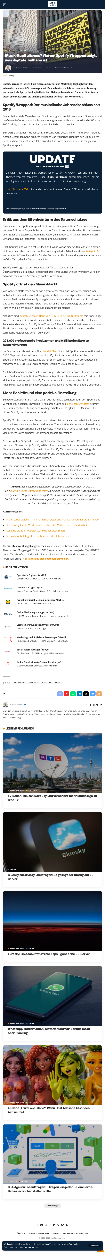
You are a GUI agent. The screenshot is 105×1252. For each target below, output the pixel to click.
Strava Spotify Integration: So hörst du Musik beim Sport (38, 536)
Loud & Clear (50, 351)
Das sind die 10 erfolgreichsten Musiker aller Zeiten (35, 530)
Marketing (46, 683)
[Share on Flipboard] (66, 693)
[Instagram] (94, 705)
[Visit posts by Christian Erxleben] (8, 68)
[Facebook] (90, 705)
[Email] (99, 693)
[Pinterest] (97, 705)
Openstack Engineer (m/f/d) (31, 575)
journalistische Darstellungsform (29, 491)
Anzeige (13, 1181)
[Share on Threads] (86, 693)
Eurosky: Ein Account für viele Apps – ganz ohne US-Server (49, 954)
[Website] (87, 705)
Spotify (58, 683)
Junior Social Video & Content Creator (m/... (39, 662)
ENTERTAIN (12, 50)
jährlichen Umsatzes (78, 404)
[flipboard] (54, 1225)
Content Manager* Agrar (30, 587)
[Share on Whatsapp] (73, 693)
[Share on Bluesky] (93, 693)
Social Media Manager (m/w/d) (33, 649)
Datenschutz (30, 1247)
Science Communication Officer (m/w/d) (38, 624)
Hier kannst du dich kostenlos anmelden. (46, 558)
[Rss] (67, 1225)
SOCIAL (23, 50)
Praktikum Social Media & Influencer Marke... (40, 600)
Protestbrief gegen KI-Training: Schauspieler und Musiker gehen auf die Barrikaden (53, 519)
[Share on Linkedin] (79, 693)
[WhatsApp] (58, 1225)
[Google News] (42, 1225)
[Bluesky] (62, 1225)
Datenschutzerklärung (39, 209)
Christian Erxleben (23, 68)
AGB (64, 209)
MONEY (24, 1181)
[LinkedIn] (101, 705)
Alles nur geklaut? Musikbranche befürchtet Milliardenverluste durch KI (47, 525)
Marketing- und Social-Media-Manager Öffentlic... (43, 637)
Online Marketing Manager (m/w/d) (35, 612)
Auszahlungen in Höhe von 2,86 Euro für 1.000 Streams (51, 316)
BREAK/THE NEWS (17, 790)
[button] (94, 1245)
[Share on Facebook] (60, 693)
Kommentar (34, 683)
